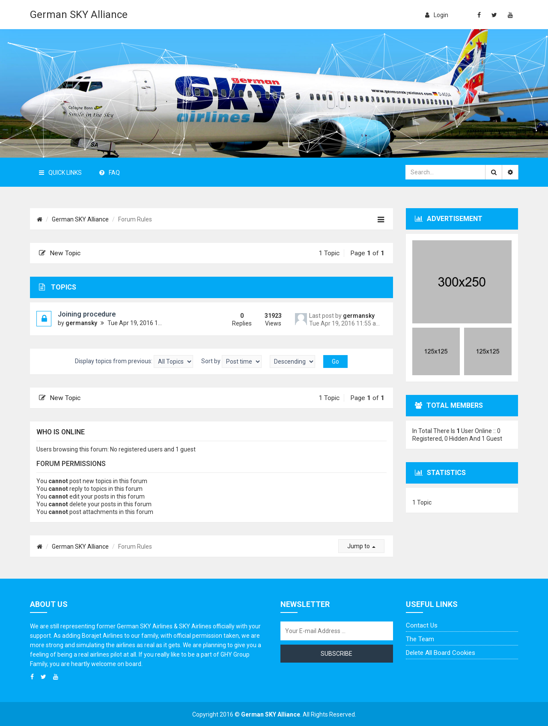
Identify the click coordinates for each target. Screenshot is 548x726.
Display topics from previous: (134, 361)
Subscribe (336, 653)
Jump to (361, 546)
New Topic (59, 253)
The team (420, 639)
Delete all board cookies (440, 653)
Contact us (422, 625)
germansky (81, 323)
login (436, 15)
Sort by (231, 361)
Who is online (60, 432)
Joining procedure (87, 314)
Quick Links (60, 172)
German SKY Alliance (79, 15)
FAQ (109, 172)
